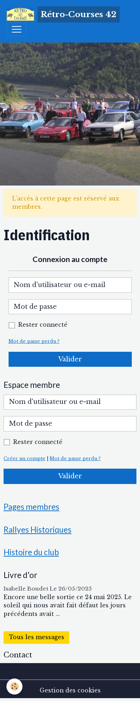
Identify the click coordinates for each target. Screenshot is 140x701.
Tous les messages (36, 637)
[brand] (63, 14)
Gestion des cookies (70, 690)
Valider (70, 359)
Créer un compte (24, 458)
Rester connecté (43, 324)
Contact (18, 655)
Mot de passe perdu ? (34, 341)
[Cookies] (14, 686)
